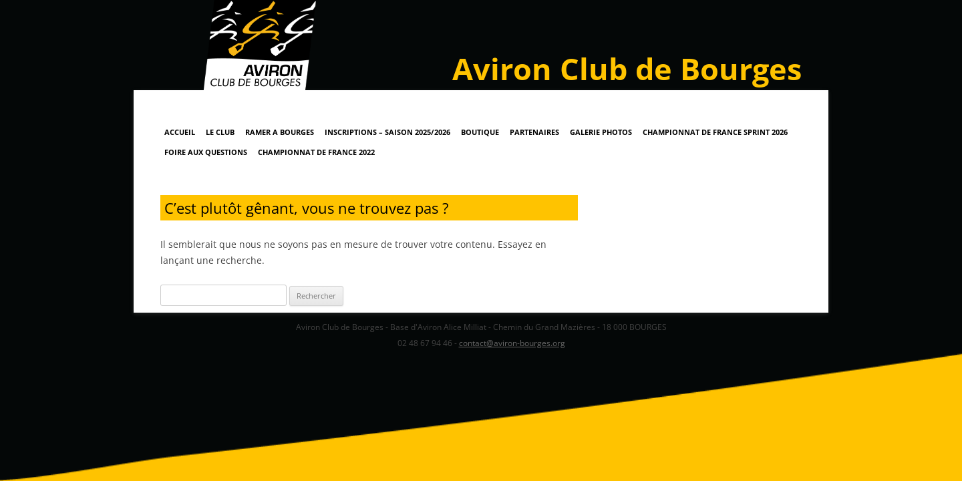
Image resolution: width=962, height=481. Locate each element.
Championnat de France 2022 (316, 152)
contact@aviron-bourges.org (512, 343)
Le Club (220, 132)
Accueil (179, 132)
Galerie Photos (601, 132)
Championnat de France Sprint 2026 (715, 132)
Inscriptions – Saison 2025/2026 (387, 132)
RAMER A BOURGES (279, 132)
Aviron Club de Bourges (627, 68)
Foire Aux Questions (205, 152)
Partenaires (534, 132)
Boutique (480, 132)
